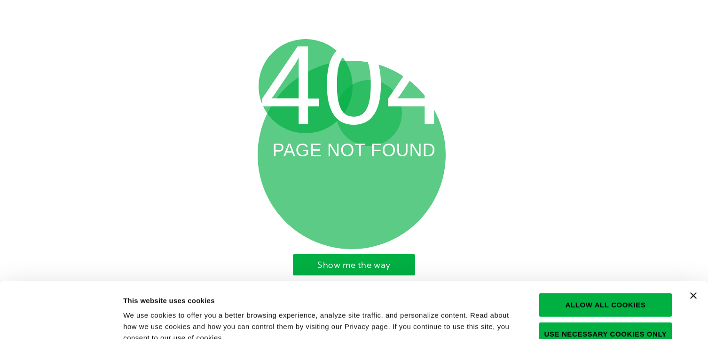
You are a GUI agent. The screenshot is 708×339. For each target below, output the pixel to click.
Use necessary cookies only (605, 278)
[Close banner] (693, 239)
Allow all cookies (605, 249)
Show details (501, 320)
